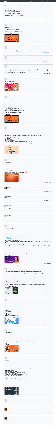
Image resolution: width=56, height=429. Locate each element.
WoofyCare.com (7, 60)
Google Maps (18, 315)
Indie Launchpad (12, 135)
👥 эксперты (23, 1)
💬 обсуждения (17, 1)
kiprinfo (5, 1)
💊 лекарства (36, 1)
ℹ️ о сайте (40, 1)
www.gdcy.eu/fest (8, 238)
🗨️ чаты (12, 1)
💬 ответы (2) (7, 220)
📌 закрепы (27, 1)
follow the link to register (18, 317)
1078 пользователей (19, 15)
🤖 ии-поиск (44, 1)
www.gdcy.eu (7, 237)
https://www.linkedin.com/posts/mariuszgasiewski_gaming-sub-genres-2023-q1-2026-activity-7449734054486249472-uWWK (24, 51)
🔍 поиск (9, 1)
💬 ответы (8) (7, 210)
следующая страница (7, 425)
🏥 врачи (31, 1)
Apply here (7, 145)
